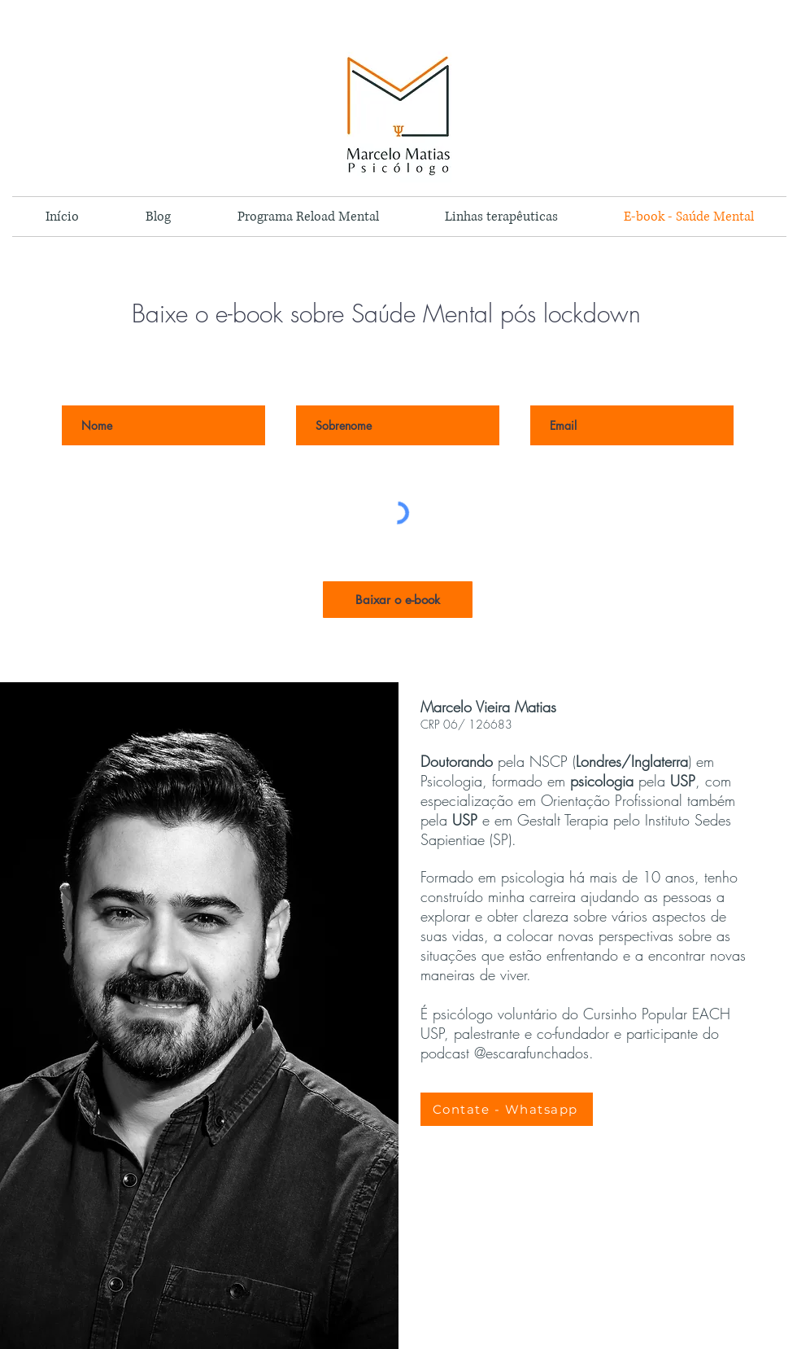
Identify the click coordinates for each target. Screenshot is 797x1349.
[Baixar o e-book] (397, 599)
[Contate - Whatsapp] (506, 1109)
